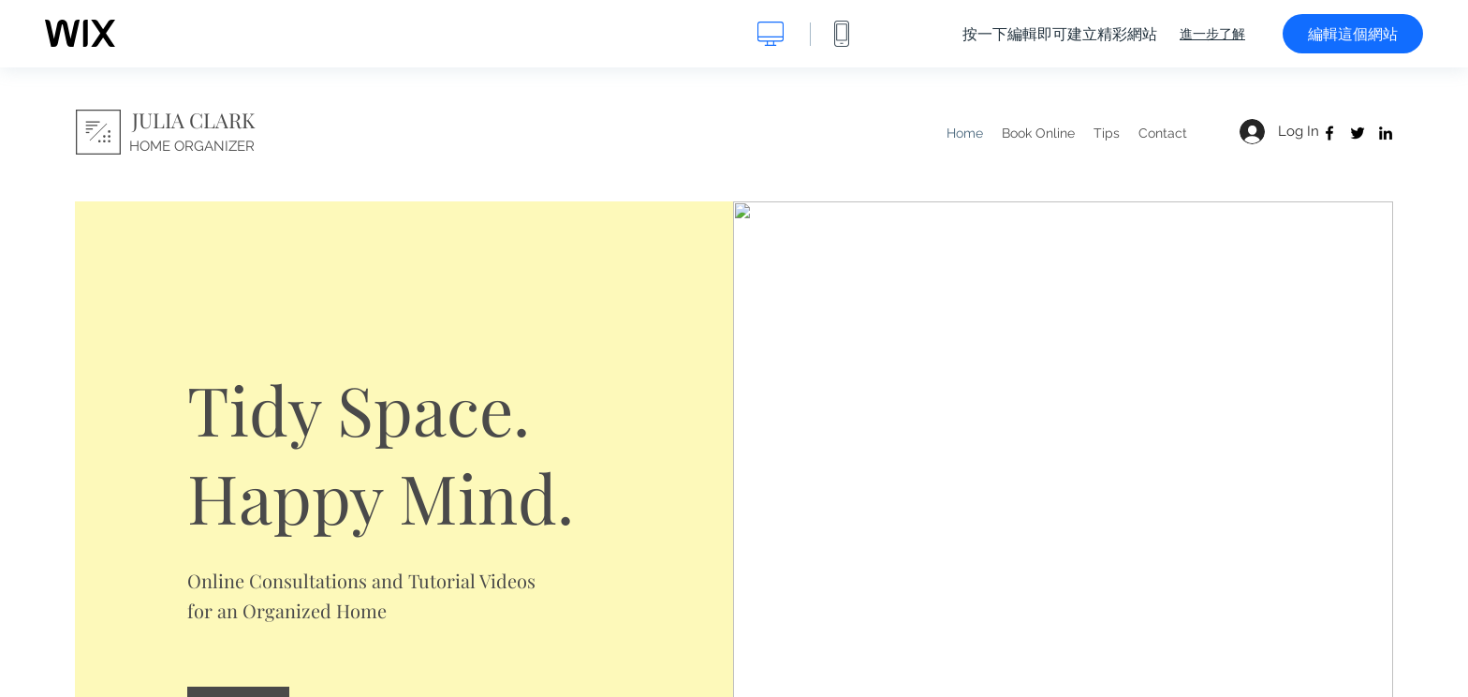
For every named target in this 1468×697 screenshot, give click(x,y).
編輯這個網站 (1353, 33)
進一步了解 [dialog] (1212, 33)
